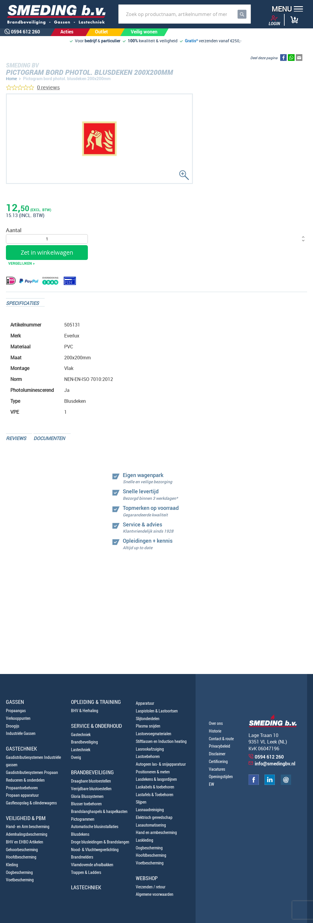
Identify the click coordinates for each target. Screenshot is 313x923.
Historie (215, 731)
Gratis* (191, 40)
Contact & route (221, 738)
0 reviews (48, 87)
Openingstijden (221, 776)
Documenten (49, 438)
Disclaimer (217, 753)
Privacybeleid (219, 746)
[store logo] (57, 15)
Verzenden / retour (150, 887)
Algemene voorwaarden (154, 894)
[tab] (25, 302)
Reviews (16, 438)
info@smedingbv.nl (275, 763)
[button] (285, 9)
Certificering (218, 761)
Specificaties (22, 303)
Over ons (216, 723)
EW (211, 784)
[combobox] (184, 14)
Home (11, 78)
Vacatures (217, 769)
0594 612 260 (269, 757)
